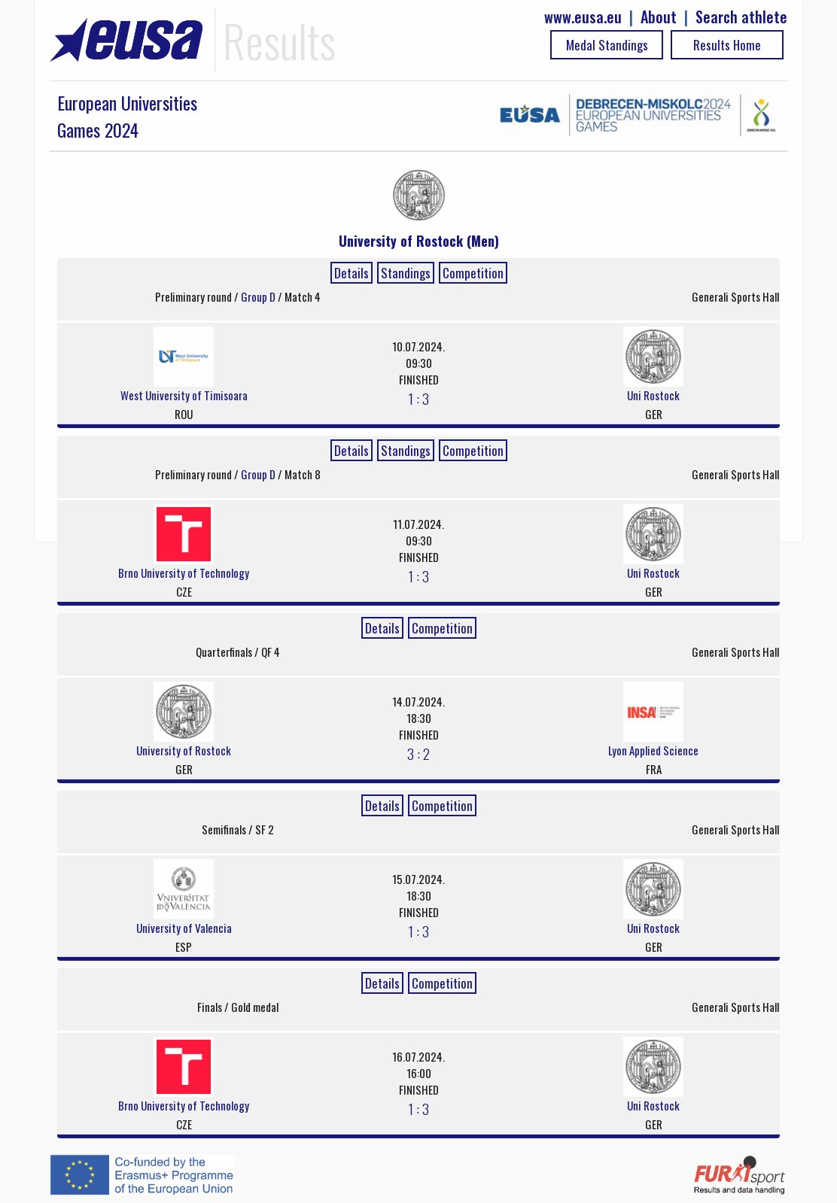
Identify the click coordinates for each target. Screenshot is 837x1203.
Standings (406, 272)
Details (351, 272)
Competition (473, 272)
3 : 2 (418, 753)
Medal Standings (607, 44)
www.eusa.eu (583, 17)
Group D (259, 296)
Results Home (727, 44)
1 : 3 (419, 398)
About (659, 17)
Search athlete (741, 17)
